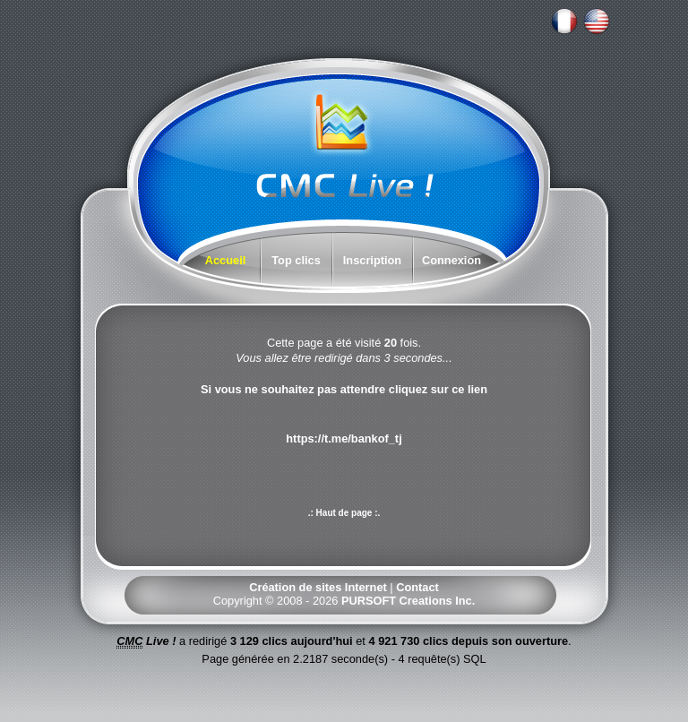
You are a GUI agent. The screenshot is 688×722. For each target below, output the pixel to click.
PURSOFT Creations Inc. (408, 600)
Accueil (225, 260)
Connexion (451, 260)
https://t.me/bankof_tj (343, 438)
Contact (417, 587)
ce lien (469, 389)
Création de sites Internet (318, 587)
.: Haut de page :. (344, 513)
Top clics (296, 260)
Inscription (372, 260)
